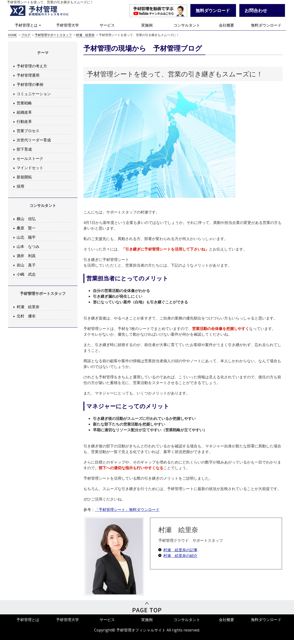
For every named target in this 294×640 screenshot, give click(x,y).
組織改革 (24, 112)
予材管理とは (28, 25)
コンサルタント (187, 25)
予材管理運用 (28, 75)
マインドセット (30, 167)
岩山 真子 (26, 265)
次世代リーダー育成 (34, 140)
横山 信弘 (26, 218)
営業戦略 (24, 103)
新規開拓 (24, 177)
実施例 (147, 25)
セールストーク (30, 158)
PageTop (147, 607)
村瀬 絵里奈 (28, 306)
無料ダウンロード (266, 25)
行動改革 (24, 121)
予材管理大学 (67, 25)
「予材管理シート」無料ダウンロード (127, 509)
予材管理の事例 (30, 84)
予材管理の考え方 (32, 66)
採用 (20, 186)
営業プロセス (28, 130)
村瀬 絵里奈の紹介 (180, 555)
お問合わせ (256, 10)
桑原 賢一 (26, 228)
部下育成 (24, 149)
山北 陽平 (26, 237)
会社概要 (226, 25)
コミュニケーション (34, 93)
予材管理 (45, 10)
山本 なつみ (28, 246)
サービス (107, 25)
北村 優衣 (26, 316)
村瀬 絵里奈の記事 (180, 549)
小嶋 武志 (26, 274)
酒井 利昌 (26, 255)
